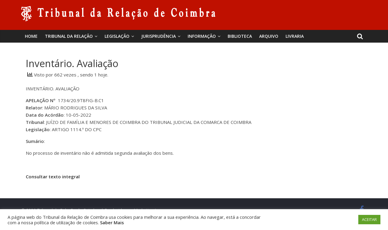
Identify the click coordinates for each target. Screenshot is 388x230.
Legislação (117, 36)
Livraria (295, 36)
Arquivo (268, 36)
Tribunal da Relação (69, 36)
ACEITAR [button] (369, 219)
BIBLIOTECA (240, 36)
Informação (202, 36)
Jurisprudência (158, 36)
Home (31, 36)
